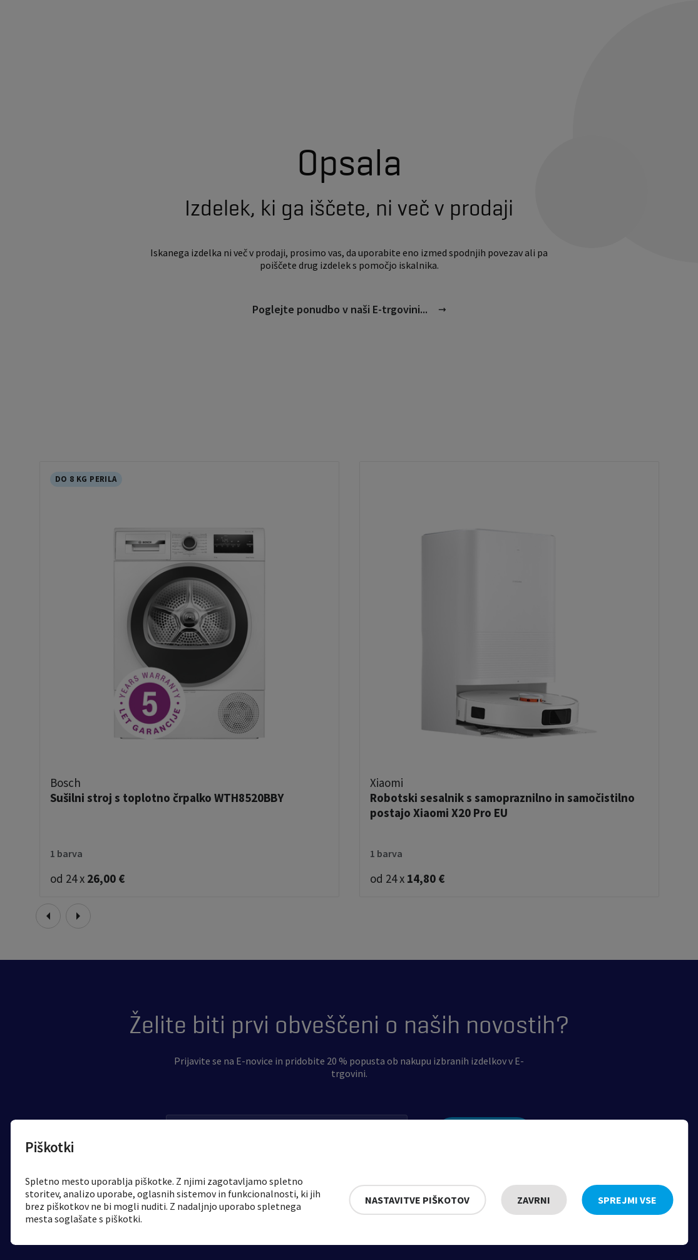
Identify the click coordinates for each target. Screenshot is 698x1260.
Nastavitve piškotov (417, 1200)
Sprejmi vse (627, 1200)
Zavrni (533, 1200)
